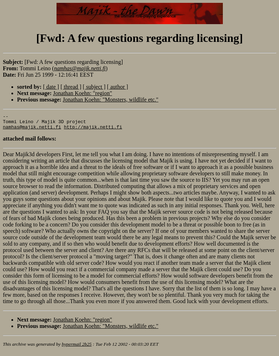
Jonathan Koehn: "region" (82, 93)
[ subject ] (94, 87)
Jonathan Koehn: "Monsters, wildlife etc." (111, 100)
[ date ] (51, 87)
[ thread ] (70, 87)
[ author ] (117, 87)
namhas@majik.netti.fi (32, 130)
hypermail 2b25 (77, 347)
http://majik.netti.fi (93, 130)
